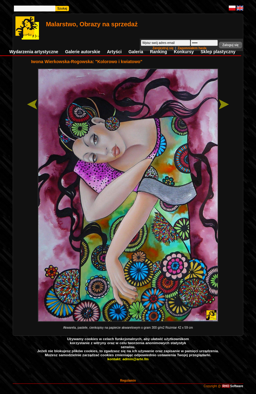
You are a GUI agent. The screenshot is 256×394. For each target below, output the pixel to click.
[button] (230, 45)
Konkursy (184, 51)
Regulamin (128, 380)
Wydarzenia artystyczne (33, 51)
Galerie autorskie (82, 51)
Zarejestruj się (163, 48)
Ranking (158, 51)
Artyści (114, 51)
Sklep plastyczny (218, 51)
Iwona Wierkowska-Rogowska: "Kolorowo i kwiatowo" (86, 61)
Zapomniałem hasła (192, 48)
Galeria (135, 51)
